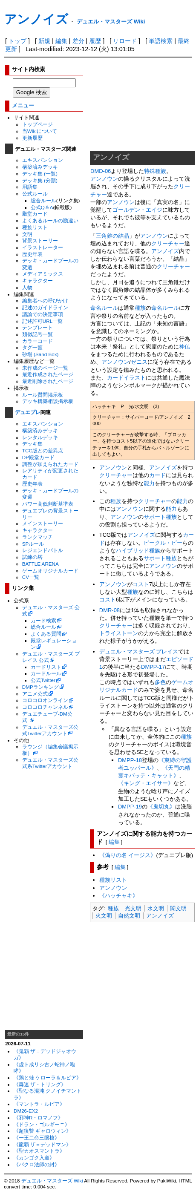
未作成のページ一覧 (45, 368)
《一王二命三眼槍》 (37, 1137)
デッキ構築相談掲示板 (47, 401)
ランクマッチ (37, 537)
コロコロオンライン (45, 700)
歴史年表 (32, 254)
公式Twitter (43, 680)
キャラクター (37, 280)
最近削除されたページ (47, 381)
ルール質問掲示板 (42, 394)
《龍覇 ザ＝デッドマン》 (42, 1144)
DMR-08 (109, 610)
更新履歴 (32, 138)
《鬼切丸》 (161, 806)
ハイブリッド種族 (138, 550)
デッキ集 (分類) (40, 180)
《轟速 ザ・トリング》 (40, 1084)
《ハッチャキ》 (118, 895)
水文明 (155, 908)
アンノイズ (36, 19)
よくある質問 (46, 633)
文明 (27, 234)
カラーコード (37, 341)
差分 (78, 40)
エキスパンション (42, 160)
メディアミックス (42, 273)
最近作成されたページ (47, 374)
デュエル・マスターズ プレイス (139, 651)
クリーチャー (167, 243)
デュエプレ (27, 412)
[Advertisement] (44, 899)
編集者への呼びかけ (45, 300)
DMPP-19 (130, 806)
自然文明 (129, 915)
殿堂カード (35, 213)
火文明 (103, 915)
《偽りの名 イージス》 (127, 855)
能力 (149, 483)
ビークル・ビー (163, 543)
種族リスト (35, 227)
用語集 (29, 187)
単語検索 (161, 40)
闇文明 (178, 908)
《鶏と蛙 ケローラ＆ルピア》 (47, 1077)
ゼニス (139, 362)
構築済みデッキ (40, 167)
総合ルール (43, 200)
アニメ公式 (35, 693)
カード (157, 475)
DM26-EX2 (26, 1110)
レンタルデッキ (40, 437)
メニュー (23, 105)
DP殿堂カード (38, 457)
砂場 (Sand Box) (40, 354)
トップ (17, 40)
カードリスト (46, 667)
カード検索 (43, 620)
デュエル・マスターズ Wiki (111, 21)
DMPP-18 (130, 760)
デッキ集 (32, 443)
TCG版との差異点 (42, 450)
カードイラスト (126, 377)
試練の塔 (32, 557)
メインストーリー (42, 523)
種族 (140, 308)
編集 (61, 40)
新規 (44, 40)
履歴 (95, 40)
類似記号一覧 (37, 334)
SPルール (33, 544)
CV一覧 (30, 577)
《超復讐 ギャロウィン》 (42, 1130)
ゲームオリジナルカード (50, 570)
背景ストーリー (40, 240)
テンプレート (37, 327)
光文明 (133, 908)
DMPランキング (40, 687)
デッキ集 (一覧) (40, 173)
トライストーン (118, 633)
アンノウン (104, 178)
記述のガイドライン (45, 307)
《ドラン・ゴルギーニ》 (42, 1124)
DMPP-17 (153, 667)
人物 (27, 287)
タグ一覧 (32, 347)
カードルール (46, 673)
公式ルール (35, 193)
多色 (160, 682)
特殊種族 (155, 171)
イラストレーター (42, 247)
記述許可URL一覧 (42, 321)
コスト (141, 584)
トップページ (37, 124)
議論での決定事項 (42, 314)
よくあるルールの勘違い (50, 220)
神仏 (184, 346)
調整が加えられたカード (50, 464)
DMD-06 (100, 171)
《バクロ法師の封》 (37, 1164)
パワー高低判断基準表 (47, 503)
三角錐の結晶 (112, 236)
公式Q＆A (42, 207)
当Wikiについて (39, 131)
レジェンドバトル (42, 550)
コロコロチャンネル (45, 707)
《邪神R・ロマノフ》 (38, 1117)
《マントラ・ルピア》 (39, 1104)
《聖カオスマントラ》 (39, 1151)
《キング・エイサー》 (145, 783)
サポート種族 (160, 517)
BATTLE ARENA (40, 564)
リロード (125, 40)
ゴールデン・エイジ (137, 210)
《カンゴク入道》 (34, 1157)
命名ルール (104, 308)
